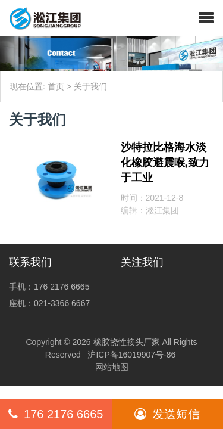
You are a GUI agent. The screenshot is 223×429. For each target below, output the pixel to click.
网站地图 (111, 367)
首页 (56, 86)
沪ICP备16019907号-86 (131, 354)
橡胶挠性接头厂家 (126, 342)
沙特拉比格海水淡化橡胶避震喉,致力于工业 (165, 162)
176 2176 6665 (55, 414)
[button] (206, 18)
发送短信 (167, 414)
